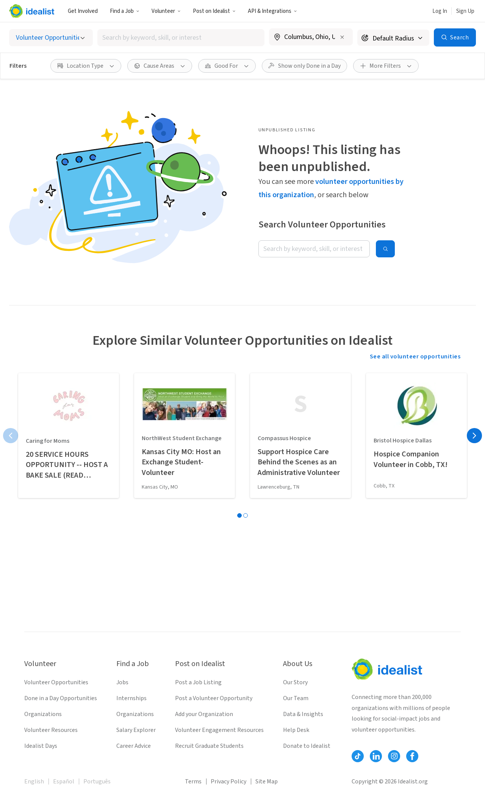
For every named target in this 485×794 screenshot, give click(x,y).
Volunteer (166, 11)
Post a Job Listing (198, 682)
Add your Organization (204, 714)
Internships (131, 698)
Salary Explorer (136, 730)
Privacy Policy (228, 781)
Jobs (122, 682)
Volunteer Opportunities (56, 682)
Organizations (43, 714)
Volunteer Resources (51, 730)
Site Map (266, 781)
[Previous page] (10, 435)
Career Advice (133, 746)
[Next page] (474, 435)
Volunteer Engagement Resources (219, 730)
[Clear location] (342, 37)
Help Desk (296, 730)
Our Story (295, 682)
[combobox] (181, 38)
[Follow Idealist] (358, 756)
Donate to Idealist (306, 746)
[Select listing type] (51, 37)
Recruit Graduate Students (209, 746)
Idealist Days (40, 746)
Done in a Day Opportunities (60, 698)
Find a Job (124, 11)
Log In (439, 11)
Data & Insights (303, 714)
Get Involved (83, 11)
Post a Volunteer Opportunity (213, 698)
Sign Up (465, 11)
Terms (193, 781)
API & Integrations (272, 11)
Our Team (295, 698)
